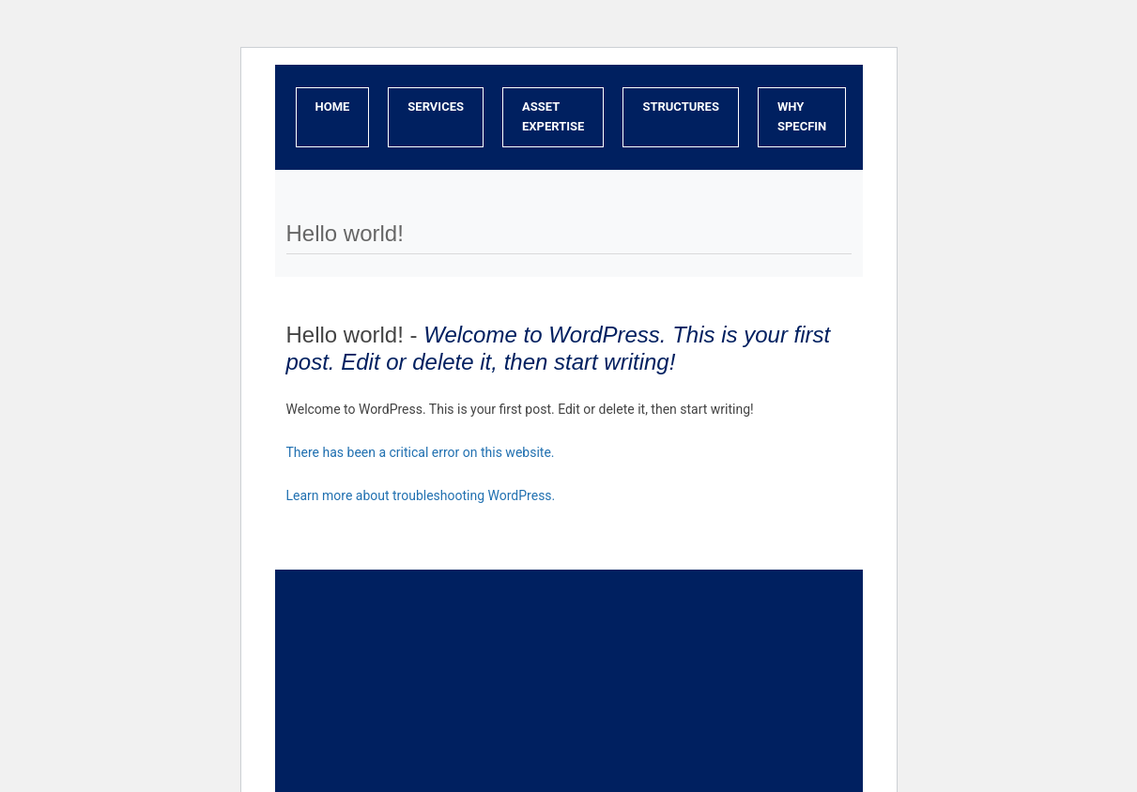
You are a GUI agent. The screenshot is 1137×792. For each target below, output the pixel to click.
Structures (680, 106)
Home (332, 106)
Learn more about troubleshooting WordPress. (421, 495)
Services (435, 106)
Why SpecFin (801, 116)
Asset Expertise (553, 116)
